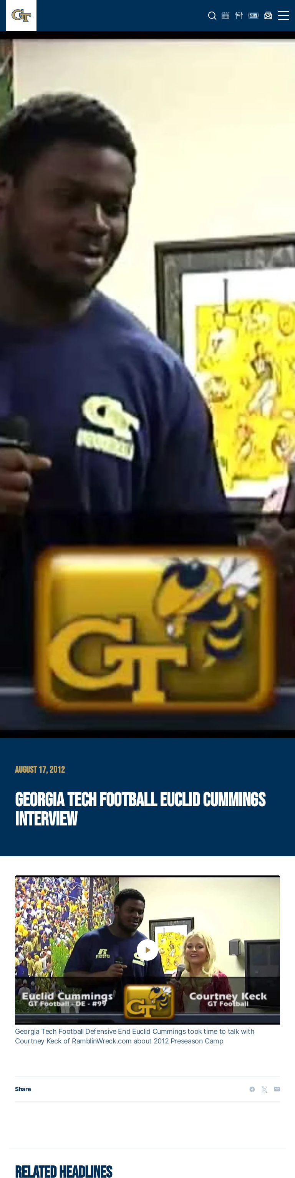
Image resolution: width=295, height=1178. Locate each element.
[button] (212, 15)
